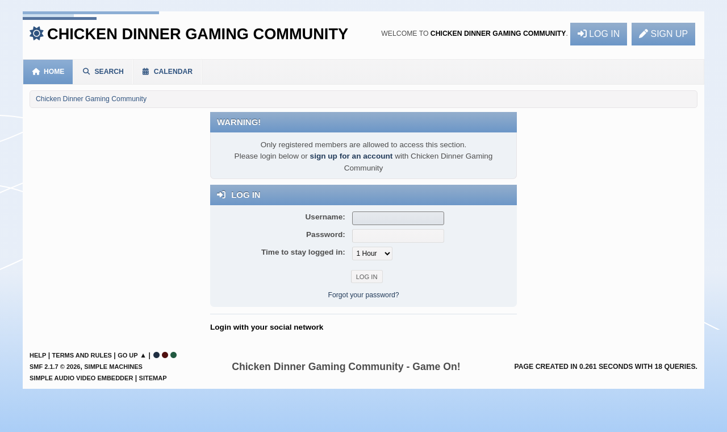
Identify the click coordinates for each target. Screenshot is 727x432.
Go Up (127, 355)
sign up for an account (351, 156)
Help (38, 355)
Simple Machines (113, 366)
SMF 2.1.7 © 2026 (55, 366)
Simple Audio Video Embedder (81, 378)
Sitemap (153, 378)
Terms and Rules (82, 355)
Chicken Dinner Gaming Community (197, 34)
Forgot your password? (363, 295)
